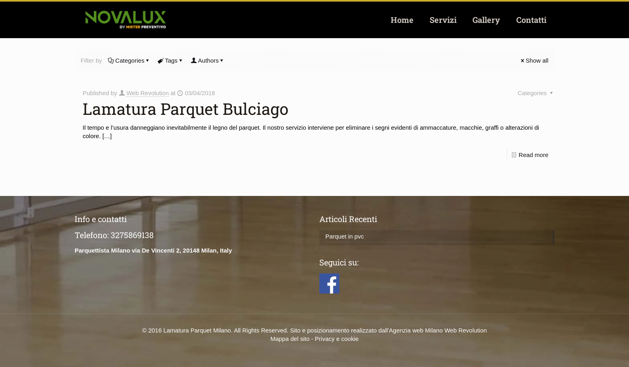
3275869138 (132, 235)
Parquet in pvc (344, 236)
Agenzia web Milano (416, 330)
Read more (533, 154)
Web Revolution (147, 93)
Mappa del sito (290, 338)
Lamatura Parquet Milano (197, 330)
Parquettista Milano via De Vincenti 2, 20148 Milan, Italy (153, 250)
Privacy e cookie (337, 338)
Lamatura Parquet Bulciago (185, 108)
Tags (171, 60)
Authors (208, 60)
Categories (129, 60)
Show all (533, 60)
